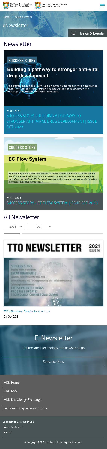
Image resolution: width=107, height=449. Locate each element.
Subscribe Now (53, 361)
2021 (12, 226)
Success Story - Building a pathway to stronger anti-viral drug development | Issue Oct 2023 (52, 121)
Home (6, 17)
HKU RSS (10, 391)
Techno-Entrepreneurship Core (25, 408)
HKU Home (12, 382)
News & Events (23, 17)
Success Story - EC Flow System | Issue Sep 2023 (52, 202)
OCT (39, 226)
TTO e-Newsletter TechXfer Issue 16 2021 (27, 311)
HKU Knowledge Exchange (22, 399)
